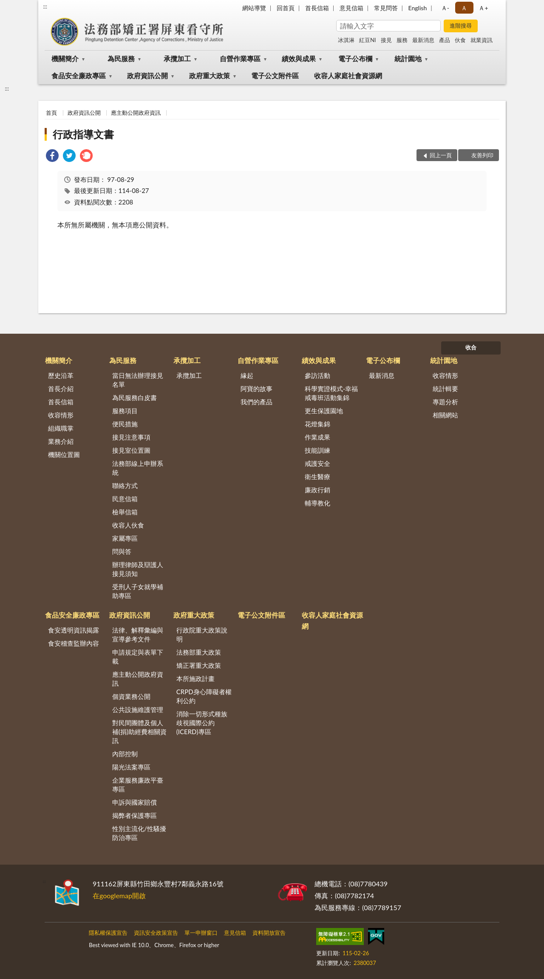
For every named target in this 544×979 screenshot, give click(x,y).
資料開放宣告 (269, 932)
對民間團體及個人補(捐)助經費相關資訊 (139, 731)
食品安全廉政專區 (78, 75)
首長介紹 (61, 388)
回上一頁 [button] (441, 155)
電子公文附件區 (275, 75)
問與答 (121, 551)
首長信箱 (317, 7)
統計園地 (408, 58)
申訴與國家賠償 (134, 802)
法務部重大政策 (198, 652)
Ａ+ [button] (483, 7)
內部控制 (125, 754)
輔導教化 (317, 503)
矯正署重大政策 (198, 665)
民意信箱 (125, 498)
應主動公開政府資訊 (136, 112)
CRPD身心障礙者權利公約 (204, 696)
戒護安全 (317, 463)
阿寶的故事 (256, 388)
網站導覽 (254, 7)
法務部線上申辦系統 (137, 468)
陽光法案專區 (131, 767)
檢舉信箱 (125, 512)
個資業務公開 (131, 696)
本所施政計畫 (195, 678)
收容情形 (61, 415)
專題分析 (445, 402)
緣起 (247, 375)
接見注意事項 (131, 437)
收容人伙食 (128, 525)
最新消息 (423, 40)
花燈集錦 (317, 424)
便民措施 (125, 424)
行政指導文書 (83, 134)
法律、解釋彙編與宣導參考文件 (137, 634)
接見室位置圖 (131, 450)
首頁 (51, 112)
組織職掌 (61, 428)
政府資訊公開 (147, 75)
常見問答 (386, 7)
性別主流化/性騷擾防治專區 (139, 833)
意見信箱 (351, 7)
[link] (52, 156)
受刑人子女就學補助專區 (137, 591)
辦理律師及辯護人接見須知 (137, 569)
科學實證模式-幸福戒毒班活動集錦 (331, 393)
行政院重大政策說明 (201, 634)
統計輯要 (445, 388)
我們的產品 (256, 402)
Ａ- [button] (445, 7)
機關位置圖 (64, 454)
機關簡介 (65, 58)
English (417, 7)
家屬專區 (125, 538)
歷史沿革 (61, 375)
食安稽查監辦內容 (73, 643)
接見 (386, 40)
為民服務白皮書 (134, 397)
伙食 (460, 40)
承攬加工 (177, 58)
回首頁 (286, 7)
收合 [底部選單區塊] (470, 347)
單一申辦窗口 (201, 932)
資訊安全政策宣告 (156, 932)
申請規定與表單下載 (137, 656)
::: (45, 6)
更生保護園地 (324, 410)
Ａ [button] (464, 7)
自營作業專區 (240, 58)
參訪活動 (317, 375)
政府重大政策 (209, 75)
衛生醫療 (317, 476)
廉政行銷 (317, 490)
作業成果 (317, 437)
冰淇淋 (346, 40)
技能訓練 (317, 450)
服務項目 (125, 410)
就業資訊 (481, 40)
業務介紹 (61, 441)
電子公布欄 (355, 58)
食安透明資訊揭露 (73, 630)
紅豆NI (367, 40)
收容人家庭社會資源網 (348, 75)
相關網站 (445, 415)
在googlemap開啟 (119, 895)
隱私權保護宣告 (108, 932)
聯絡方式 (125, 485)
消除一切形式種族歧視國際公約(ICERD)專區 (201, 722)
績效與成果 (299, 58)
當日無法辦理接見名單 (137, 380)
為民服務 (121, 58)
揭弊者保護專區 (134, 815)
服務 (402, 40)
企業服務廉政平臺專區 (137, 784)
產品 (444, 40)
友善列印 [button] (482, 155)
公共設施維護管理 (137, 709)
